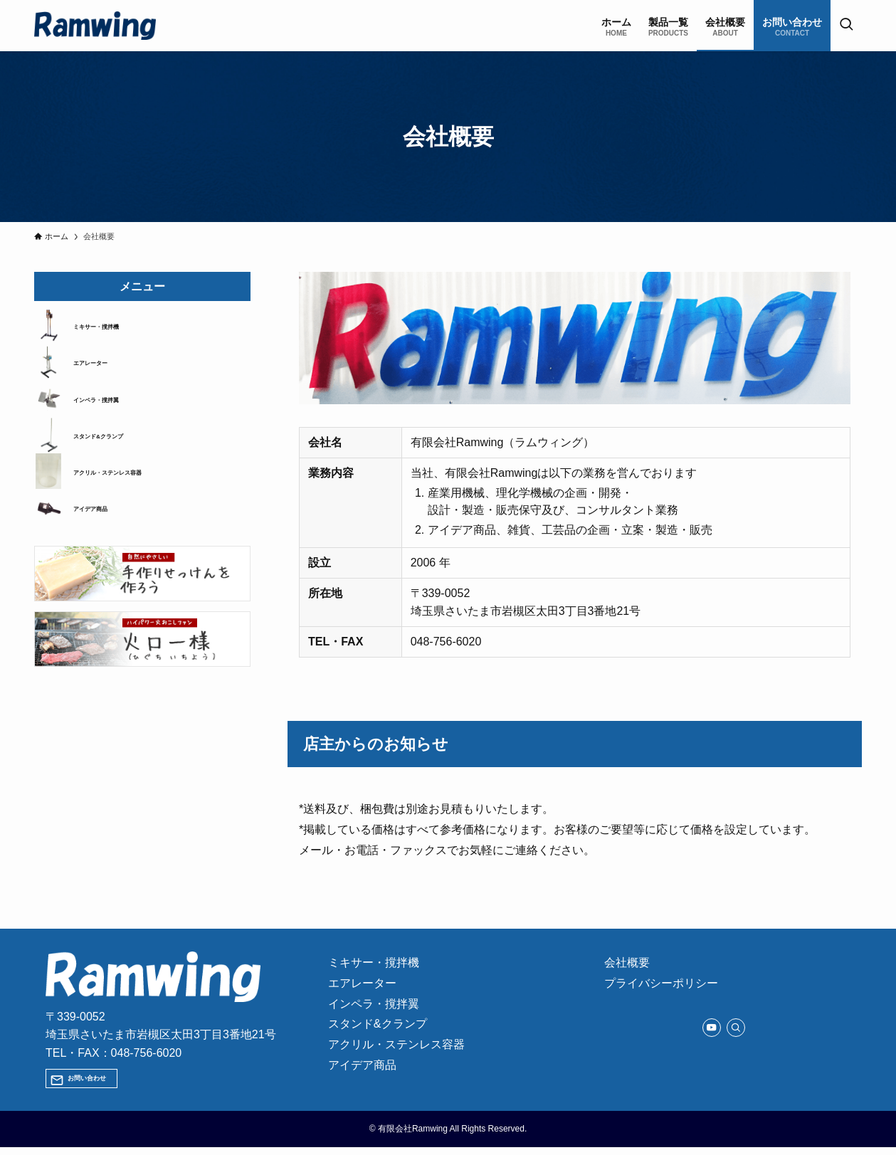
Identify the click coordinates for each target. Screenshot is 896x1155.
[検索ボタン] (846, 25)
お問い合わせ (102, 1082)
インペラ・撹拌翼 (113, 414)
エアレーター (103, 372)
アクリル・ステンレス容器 (133, 499)
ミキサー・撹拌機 (113, 329)
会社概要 (631, 965)
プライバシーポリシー (665, 989)
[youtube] (711, 1034)
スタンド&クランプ (116, 457)
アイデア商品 (103, 541)
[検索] (736, 1034)
